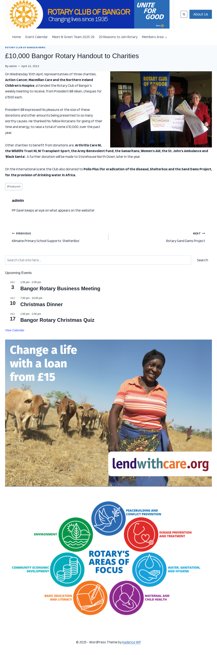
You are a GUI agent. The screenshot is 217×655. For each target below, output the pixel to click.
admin (13, 66)
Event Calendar (36, 37)
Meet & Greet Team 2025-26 (73, 37)
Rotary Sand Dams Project (158, 236)
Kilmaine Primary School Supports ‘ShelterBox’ (58, 236)
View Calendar (14, 330)
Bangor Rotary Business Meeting (60, 288)
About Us (200, 14)
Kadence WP (131, 642)
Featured (13, 186)
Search (202, 260)
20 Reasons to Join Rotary (118, 37)
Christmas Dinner (41, 304)
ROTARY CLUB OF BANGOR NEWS (25, 47)
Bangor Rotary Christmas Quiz (57, 320)
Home (16, 37)
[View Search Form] (184, 14)
